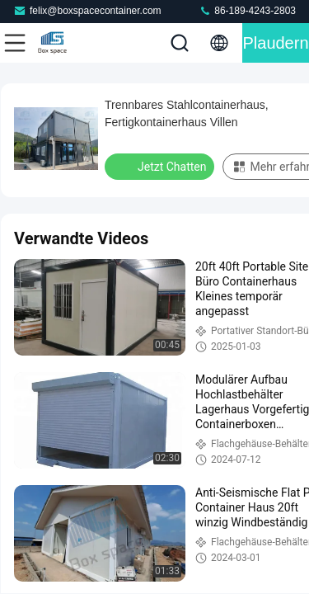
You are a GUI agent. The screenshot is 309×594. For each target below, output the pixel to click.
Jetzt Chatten (161, 166)
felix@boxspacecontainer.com (87, 10)
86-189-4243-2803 (247, 10)
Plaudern (275, 43)
